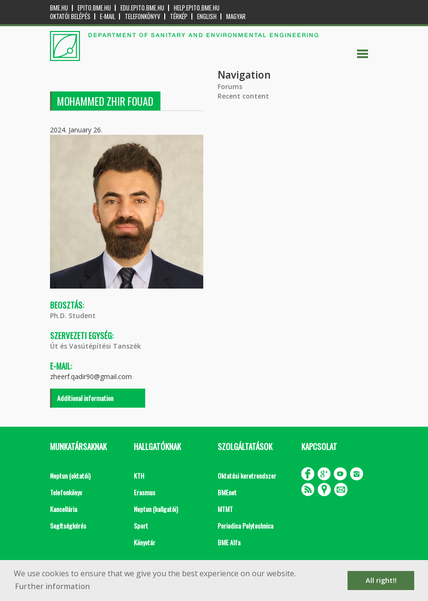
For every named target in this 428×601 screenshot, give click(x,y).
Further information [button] (52, 586)
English (207, 16)
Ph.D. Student (73, 315)
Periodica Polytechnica (245, 526)
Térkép (179, 16)
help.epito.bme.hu (196, 8)
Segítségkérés (68, 526)
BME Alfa (229, 542)
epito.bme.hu (94, 8)
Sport (141, 526)
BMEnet (227, 492)
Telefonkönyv (142, 16)
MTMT (225, 509)
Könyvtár (144, 542)
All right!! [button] (381, 580)
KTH (139, 476)
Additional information (85, 398)
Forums (230, 86)
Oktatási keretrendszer (247, 476)
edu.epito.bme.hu (142, 8)
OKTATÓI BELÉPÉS (70, 16)
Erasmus (144, 492)
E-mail (107, 16)
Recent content (243, 95)
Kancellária (63, 509)
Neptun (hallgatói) (156, 509)
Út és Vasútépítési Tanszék (95, 346)
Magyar (236, 16)
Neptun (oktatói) (70, 476)
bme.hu (59, 8)
